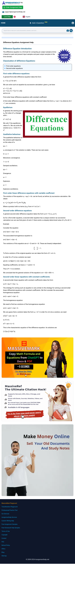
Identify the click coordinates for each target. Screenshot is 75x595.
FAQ (3, 542)
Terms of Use (6, 531)
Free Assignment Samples (9, 524)
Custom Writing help (8, 521)
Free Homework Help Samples (11, 528)
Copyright (4, 535)
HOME (3, 23)
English (26, 17)
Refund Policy (6, 545)
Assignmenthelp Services (9, 517)
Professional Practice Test (9, 510)
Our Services (5, 514)
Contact (4, 538)
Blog (3, 552)
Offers (3, 549)
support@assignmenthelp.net (13, 12)
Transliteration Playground (9, 506)
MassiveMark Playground (9, 503)
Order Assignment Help (13, 7)
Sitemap (4, 556)
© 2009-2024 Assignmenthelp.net (37, 559)
